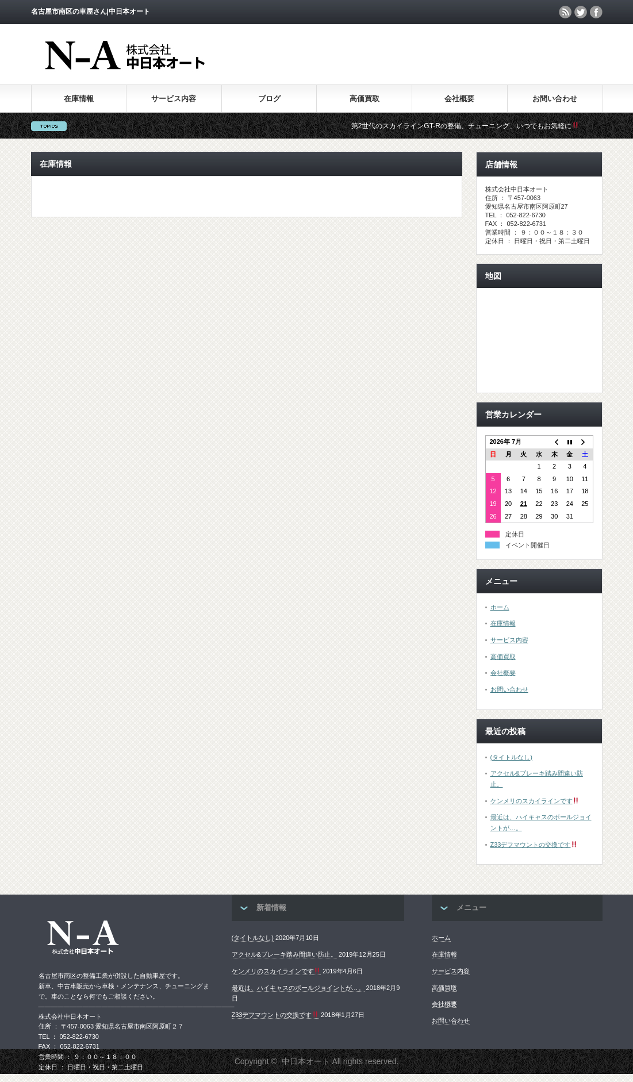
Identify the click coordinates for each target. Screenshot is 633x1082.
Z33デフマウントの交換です (534, 844)
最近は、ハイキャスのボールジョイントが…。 (298, 987)
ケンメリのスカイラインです (535, 800)
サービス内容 (173, 98)
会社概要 (459, 98)
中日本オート (306, 1061)
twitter (580, 12)
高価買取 (364, 98)
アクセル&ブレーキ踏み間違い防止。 (284, 954)
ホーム (499, 607)
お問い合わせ (554, 98)
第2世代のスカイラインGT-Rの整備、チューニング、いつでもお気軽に (471, 126)
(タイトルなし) (511, 757)
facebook (596, 12)
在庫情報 (79, 98)
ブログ (269, 98)
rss (565, 12)
